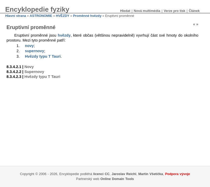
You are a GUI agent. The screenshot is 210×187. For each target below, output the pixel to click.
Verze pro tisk (174, 11)
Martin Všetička (150, 174)
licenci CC (101, 174)
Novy (29, 67)
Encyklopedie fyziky (37, 9)
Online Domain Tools (117, 179)
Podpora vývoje (177, 174)
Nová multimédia (147, 11)
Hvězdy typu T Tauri (43, 56)
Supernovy (34, 72)
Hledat (125, 11)
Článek (194, 11)
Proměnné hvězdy (87, 16)
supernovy (34, 51)
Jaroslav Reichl (124, 174)
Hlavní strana (15, 16)
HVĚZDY (62, 16)
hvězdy (64, 35)
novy (29, 46)
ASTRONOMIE (41, 16)
